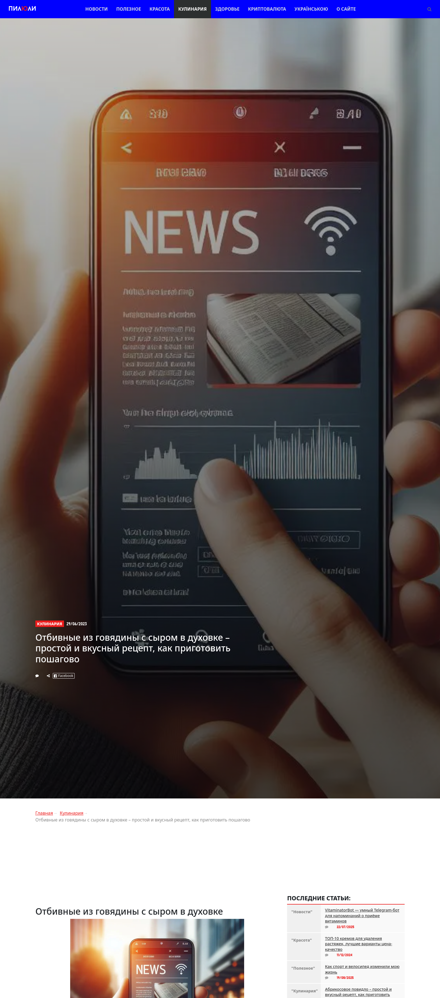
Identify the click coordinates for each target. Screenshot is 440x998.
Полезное (128, 9)
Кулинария (192, 9)
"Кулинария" (304, 991)
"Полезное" (303, 968)
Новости (96, 9)
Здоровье (227, 9)
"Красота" (301, 940)
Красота (160, 9)
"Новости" (301, 911)
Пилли (22, 9)
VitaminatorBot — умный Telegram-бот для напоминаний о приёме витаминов (362, 915)
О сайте (346, 9)
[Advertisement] (157, 866)
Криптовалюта (267, 9)
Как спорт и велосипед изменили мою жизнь (362, 969)
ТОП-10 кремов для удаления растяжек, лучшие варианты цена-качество (358, 944)
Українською (311, 9)
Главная (44, 813)
